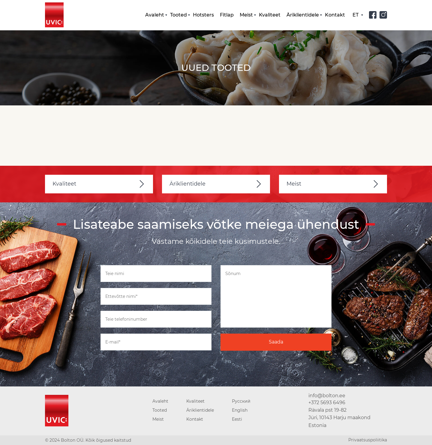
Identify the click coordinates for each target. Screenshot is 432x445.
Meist (246, 15)
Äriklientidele (302, 15)
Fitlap (227, 15)
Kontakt (335, 15)
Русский (241, 401)
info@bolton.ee (326, 395)
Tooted (178, 15)
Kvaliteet (269, 15)
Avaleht (154, 15)
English (240, 410)
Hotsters (203, 15)
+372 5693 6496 (326, 402)
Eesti (237, 419)
